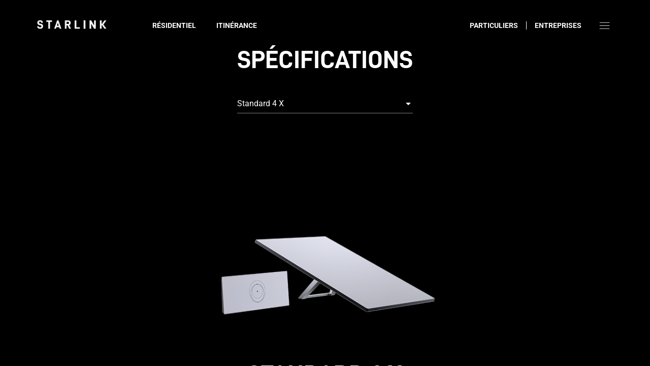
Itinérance (236, 25)
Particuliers (494, 25)
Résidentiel (174, 25)
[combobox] (325, 104)
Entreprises (558, 25)
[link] (72, 24)
